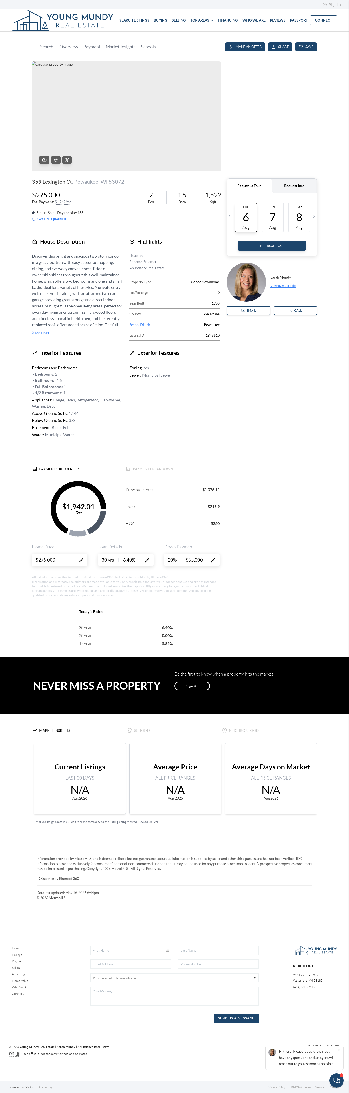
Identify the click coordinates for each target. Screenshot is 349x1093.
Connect (18, 993)
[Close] (339, 1050)
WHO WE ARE (254, 20)
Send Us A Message (236, 1018)
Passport (299, 20)
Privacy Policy (276, 1087)
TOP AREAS (202, 20)
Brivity (28, 1087)
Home (16, 948)
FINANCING (228, 20)
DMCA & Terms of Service (307, 1087)
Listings (17, 955)
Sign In (332, 4)
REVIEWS (278, 20)
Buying (16, 961)
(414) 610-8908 (304, 987)
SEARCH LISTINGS (134, 20)
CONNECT (323, 20)
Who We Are (21, 987)
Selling (16, 967)
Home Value (20, 981)
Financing (18, 974)
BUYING (160, 20)
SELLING (179, 20)
